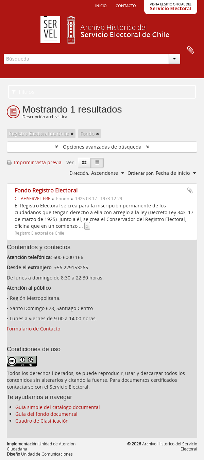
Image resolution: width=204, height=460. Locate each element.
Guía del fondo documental (46, 414)
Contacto (126, 5)
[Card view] (84, 163)
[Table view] (97, 163)
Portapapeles (190, 50)
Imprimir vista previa (34, 162)
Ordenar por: (141, 173)
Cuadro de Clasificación (42, 421)
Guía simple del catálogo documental (57, 407)
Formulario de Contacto (33, 328)
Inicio (101, 5)
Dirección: (79, 173)
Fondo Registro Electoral (46, 190)
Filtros (23, 92)
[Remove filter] (72, 133)
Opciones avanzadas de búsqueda (102, 146)
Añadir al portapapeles (190, 190)
